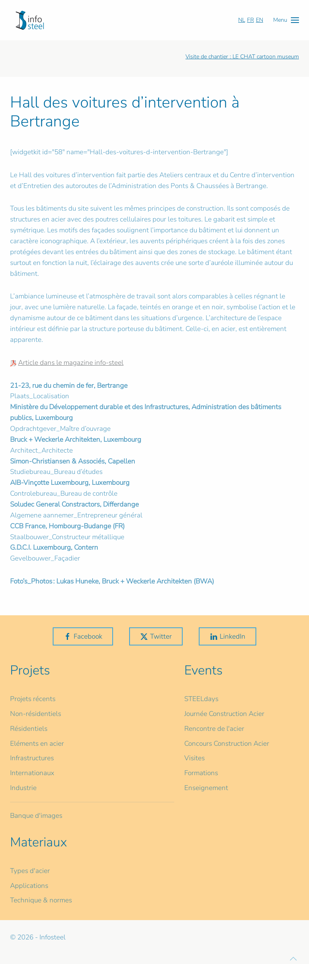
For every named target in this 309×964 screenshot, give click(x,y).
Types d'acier (30, 870)
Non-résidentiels (35, 713)
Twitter (156, 636)
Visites (194, 758)
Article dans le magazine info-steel (71, 362)
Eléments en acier (37, 743)
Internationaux (32, 773)
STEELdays (201, 698)
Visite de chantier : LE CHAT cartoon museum (242, 56)
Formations (201, 773)
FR (250, 20)
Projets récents (33, 698)
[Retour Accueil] (29, 20)
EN (259, 20)
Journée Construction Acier (224, 713)
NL (241, 20)
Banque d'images (36, 815)
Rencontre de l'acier (214, 728)
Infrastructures (32, 758)
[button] (286, 20)
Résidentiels (28, 728)
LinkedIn (227, 636)
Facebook (83, 636)
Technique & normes (41, 900)
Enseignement (206, 787)
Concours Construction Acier (226, 743)
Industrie (23, 787)
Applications (29, 885)
